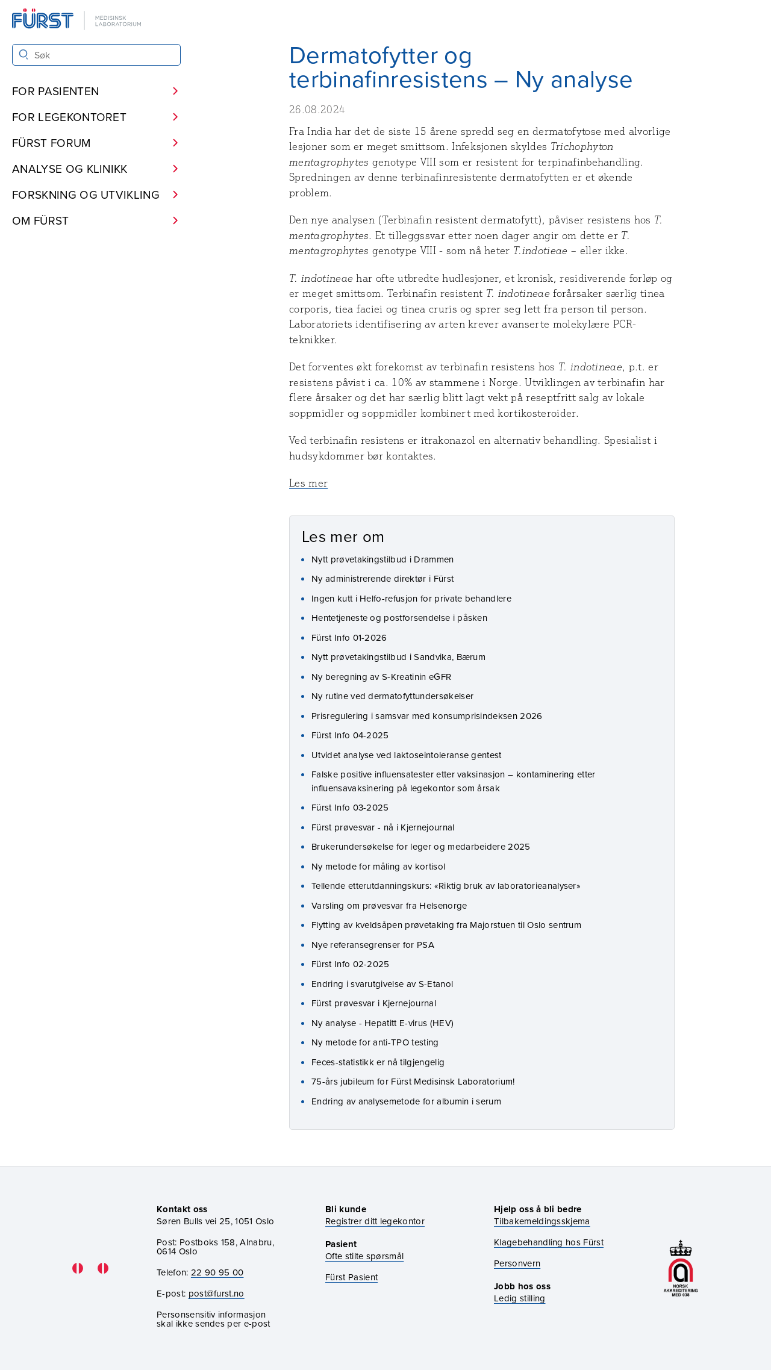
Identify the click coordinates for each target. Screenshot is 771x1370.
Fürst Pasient (351, 1276)
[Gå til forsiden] (77, 20)
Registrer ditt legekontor (375, 1220)
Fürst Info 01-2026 (349, 637)
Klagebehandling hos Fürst (549, 1242)
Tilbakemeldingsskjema (542, 1220)
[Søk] (23, 54)
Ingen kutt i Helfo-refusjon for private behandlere (411, 598)
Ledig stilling (519, 1298)
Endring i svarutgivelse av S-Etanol (382, 983)
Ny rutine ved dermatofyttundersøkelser (392, 696)
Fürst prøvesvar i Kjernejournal (373, 1003)
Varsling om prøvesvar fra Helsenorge (389, 905)
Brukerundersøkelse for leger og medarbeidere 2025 (421, 846)
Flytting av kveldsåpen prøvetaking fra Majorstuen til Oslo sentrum (446, 924)
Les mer (308, 483)
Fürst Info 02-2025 (350, 963)
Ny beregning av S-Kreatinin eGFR (381, 676)
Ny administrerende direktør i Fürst (382, 578)
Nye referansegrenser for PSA (372, 944)
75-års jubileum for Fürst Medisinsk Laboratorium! (413, 1081)
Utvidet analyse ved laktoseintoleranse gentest (406, 755)
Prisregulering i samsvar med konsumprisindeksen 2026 (427, 715)
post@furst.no (217, 1293)
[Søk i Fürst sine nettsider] (96, 55)
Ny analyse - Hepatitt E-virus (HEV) (382, 1023)
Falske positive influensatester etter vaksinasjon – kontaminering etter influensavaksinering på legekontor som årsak (453, 781)
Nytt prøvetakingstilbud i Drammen (382, 559)
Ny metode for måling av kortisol (378, 866)
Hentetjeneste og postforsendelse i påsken (399, 617)
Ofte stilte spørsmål (364, 1255)
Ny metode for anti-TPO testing (375, 1042)
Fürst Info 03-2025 (350, 807)
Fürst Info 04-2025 (350, 735)
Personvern (517, 1263)
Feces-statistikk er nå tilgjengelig (378, 1062)
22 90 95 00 (217, 1272)
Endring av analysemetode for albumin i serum (406, 1101)
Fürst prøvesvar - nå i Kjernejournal (383, 827)
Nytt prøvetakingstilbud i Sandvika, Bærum (398, 656)
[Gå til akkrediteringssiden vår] (681, 1268)
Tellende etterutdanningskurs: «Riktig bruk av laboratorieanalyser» (446, 885)
